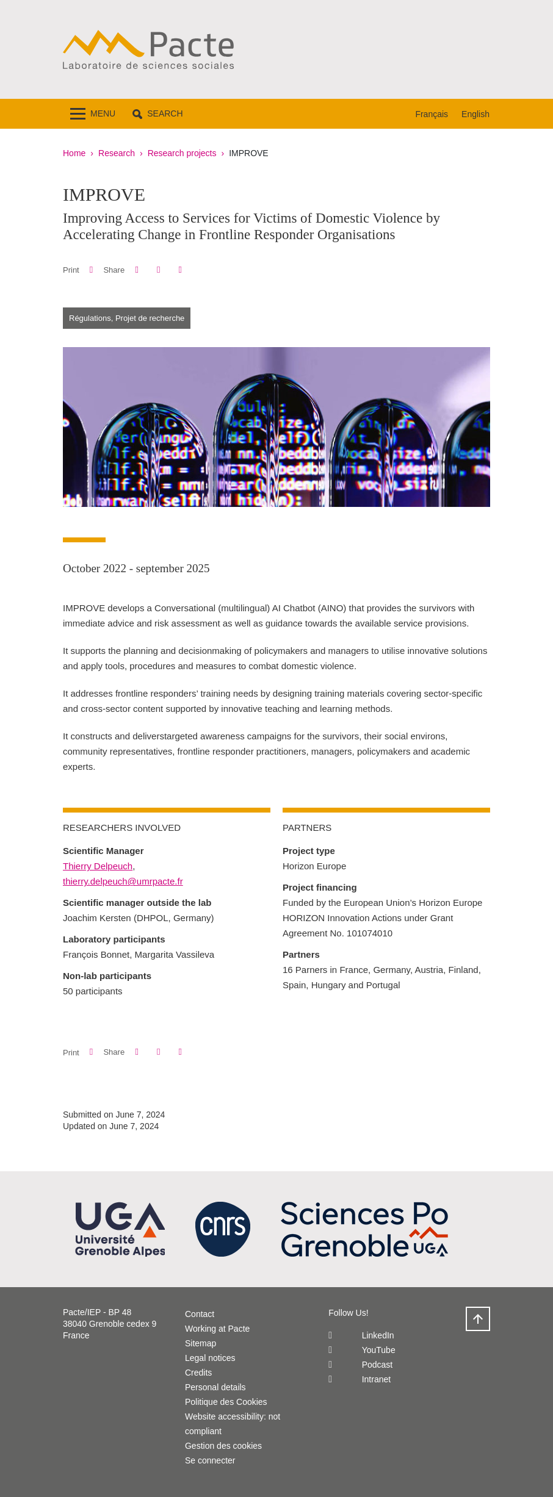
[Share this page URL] (180, 270)
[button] (157, 114)
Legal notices (210, 1358)
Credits (198, 1372)
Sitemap (200, 1343)
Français (431, 114)
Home (74, 153)
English (475, 114)
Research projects (182, 153)
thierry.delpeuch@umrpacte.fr (123, 881)
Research (116, 153)
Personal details (215, 1387)
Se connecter (210, 1460)
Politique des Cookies (226, 1402)
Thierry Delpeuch (97, 866)
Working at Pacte (217, 1329)
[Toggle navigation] (93, 114)
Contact (199, 1314)
